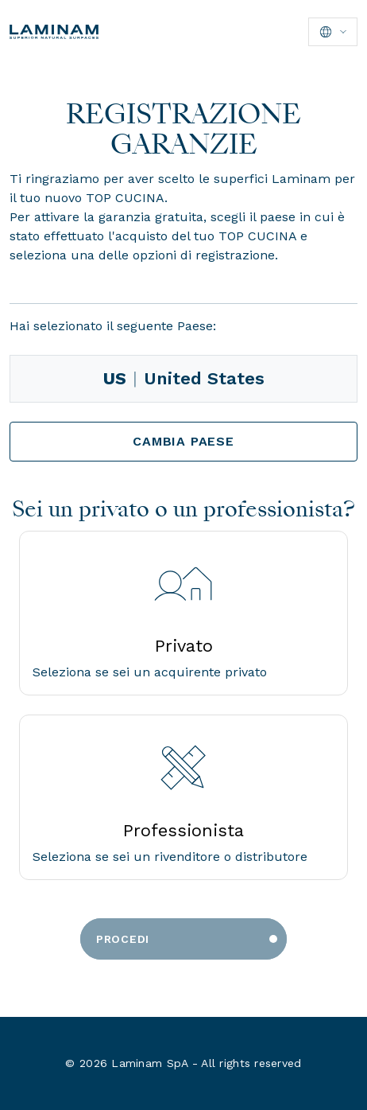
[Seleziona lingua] (332, 32)
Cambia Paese (183, 441)
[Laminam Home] (54, 32)
